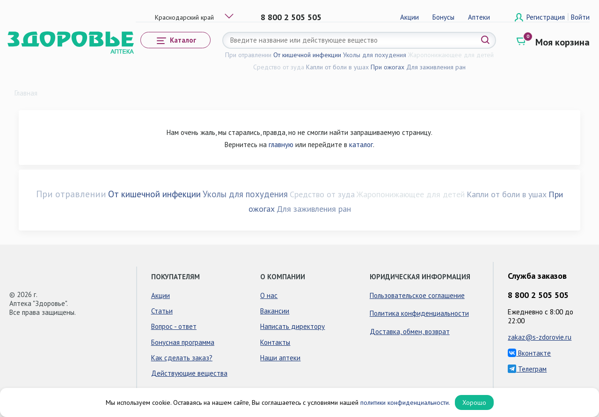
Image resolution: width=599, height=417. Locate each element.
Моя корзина (562, 42)
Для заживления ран (436, 67)
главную (281, 144)
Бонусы (443, 17)
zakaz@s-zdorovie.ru (539, 337)
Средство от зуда (278, 67)
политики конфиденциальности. (405, 402)
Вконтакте (529, 353)
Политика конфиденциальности (419, 313)
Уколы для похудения (374, 55)
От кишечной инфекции (307, 55)
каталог (361, 144)
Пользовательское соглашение (417, 295)
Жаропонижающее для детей (451, 55)
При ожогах (387, 67)
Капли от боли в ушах (337, 67)
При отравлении (248, 55)
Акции (409, 17)
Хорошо (474, 402)
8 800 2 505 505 (291, 17)
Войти (580, 17)
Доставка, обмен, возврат (410, 331)
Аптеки (479, 17)
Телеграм (527, 369)
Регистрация (546, 17)
